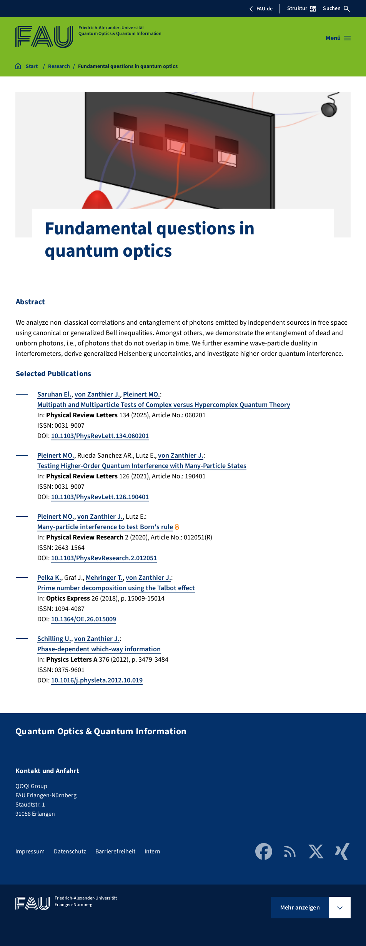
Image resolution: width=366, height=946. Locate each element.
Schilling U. (54, 639)
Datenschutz (70, 851)
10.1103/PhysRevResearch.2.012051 (104, 558)
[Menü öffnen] (338, 38)
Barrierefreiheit (115, 851)
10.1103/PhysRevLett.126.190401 (100, 497)
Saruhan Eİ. (54, 394)
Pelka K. (49, 578)
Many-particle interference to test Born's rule (105, 527)
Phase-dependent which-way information (99, 649)
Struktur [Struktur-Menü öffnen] (301, 8)
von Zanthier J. (97, 394)
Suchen (336, 8)
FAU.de (261, 9)
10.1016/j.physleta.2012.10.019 (97, 680)
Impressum (30, 851)
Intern (152, 851)
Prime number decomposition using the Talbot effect (116, 588)
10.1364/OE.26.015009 (83, 619)
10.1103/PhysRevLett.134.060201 (100, 436)
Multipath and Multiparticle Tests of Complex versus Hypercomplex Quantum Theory (163, 405)
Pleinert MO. (141, 394)
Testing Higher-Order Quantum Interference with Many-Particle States (141, 466)
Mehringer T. (104, 578)
